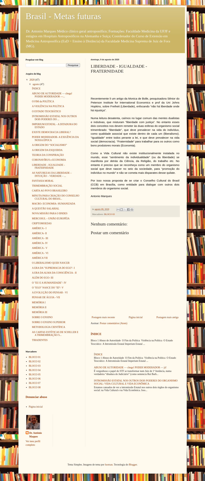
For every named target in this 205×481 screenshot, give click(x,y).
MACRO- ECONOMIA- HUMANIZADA (53, 203)
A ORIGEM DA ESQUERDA (47, 150)
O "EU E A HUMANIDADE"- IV (49, 282)
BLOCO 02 (35, 361)
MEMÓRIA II (39, 307)
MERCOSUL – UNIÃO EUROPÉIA (50, 218)
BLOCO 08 (35, 387)
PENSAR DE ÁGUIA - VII (46, 297)
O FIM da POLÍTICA (43, 101)
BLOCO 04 (35, 370)
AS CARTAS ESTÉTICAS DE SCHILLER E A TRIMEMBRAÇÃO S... (55, 334)
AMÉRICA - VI (40, 253)
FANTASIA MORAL (43, 181)
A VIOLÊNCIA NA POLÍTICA (48, 106)
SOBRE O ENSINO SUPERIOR (48, 322)
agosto (36, 84)
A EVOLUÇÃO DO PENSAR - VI (49, 292)
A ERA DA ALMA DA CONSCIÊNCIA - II (54, 272)
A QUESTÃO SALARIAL (45, 208)
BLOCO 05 (35, 374)
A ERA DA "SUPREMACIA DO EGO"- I (53, 268)
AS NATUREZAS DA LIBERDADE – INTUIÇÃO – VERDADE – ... (51, 174)
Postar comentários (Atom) (113, 323)
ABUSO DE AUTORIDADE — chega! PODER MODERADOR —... (52, 95)
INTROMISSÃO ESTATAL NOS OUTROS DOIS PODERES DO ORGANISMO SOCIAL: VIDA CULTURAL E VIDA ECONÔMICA (135, 382)
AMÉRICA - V (39, 248)
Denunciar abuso (36, 397)
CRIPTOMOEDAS (42, 223)
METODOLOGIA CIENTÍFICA (48, 327)
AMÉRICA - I (39, 228)
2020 (32, 79)
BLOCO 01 (35, 357)
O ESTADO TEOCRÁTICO (46, 111)
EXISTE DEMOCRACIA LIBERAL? (51, 132)
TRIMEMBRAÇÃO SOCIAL (47, 185)
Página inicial (136, 317)
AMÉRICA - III (40, 238)
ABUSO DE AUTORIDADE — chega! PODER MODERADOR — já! (130, 367)
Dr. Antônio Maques (35, 435)
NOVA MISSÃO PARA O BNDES (49, 213)
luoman (109, 464)
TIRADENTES (39, 340)
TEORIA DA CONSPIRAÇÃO (48, 155)
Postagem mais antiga (167, 317)
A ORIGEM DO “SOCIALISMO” (49, 145)
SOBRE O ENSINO (42, 317)
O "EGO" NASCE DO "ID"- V (48, 287)
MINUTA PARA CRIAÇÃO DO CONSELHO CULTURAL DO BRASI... (55, 197)
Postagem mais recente (103, 317)
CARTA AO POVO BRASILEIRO (49, 190)
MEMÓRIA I (38, 302)
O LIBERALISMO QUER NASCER (50, 262)
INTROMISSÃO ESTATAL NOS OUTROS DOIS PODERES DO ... (54, 118)
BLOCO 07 (35, 383)
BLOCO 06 (35, 378)
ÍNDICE (96, 334)
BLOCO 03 (109, 214)
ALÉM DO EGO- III (42, 277)
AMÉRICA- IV (40, 243)
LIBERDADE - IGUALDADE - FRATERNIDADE (48, 166)
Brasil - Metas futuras (63, 16)
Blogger (133, 464)
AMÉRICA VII (39, 258)
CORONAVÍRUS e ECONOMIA (49, 160)
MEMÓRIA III (39, 312)
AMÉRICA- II (39, 233)
